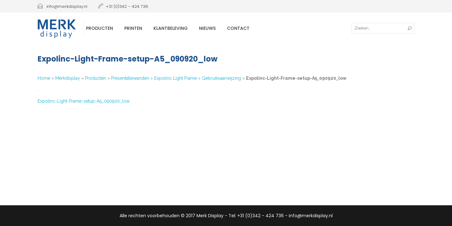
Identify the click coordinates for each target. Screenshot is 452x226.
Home (44, 78)
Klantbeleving (170, 28)
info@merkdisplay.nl (62, 6)
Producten (99, 28)
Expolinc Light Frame (175, 78)
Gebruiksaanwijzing (221, 78)
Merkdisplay (67, 78)
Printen (133, 28)
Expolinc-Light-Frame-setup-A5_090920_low (84, 101)
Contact (238, 28)
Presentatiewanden (130, 78)
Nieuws (207, 28)
